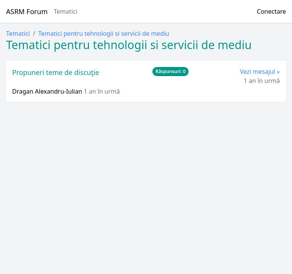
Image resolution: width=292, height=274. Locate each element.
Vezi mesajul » (260, 71)
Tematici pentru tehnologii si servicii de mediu (103, 33)
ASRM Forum (27, 11)
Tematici (65, 11)
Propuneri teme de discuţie (55, 72)
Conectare (271, 11)
